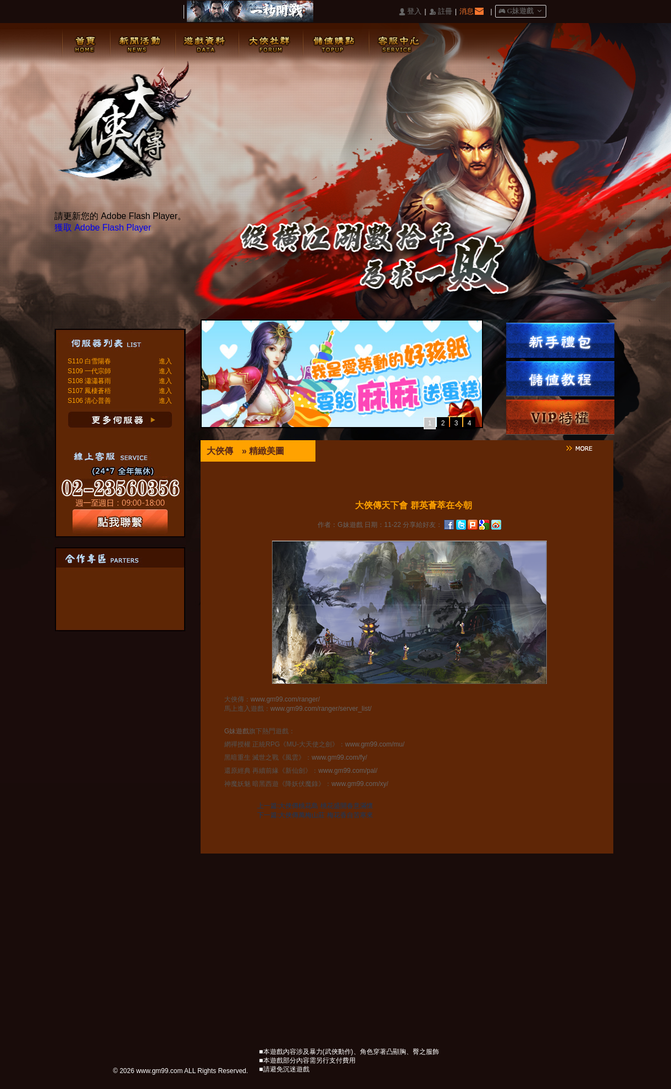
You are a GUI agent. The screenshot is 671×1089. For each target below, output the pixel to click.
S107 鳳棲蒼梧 (89, 391)
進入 (165, 361)
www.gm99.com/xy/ (359, 784)
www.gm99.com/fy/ (339, 757)
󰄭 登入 (410, 11)
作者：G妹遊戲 (340, 525)
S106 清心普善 (89, 401)
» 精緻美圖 (263, 451)
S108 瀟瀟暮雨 (89, 381)
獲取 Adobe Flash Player (102, 227)
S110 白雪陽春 (89, 361)
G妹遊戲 (236, 731)
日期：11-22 (382, 525)
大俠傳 (220, 451)
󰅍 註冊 (440, 11)
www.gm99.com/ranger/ (285, 699)
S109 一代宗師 (89, 371)
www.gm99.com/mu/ (374, 744)
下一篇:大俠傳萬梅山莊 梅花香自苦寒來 (315, 815)
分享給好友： (422, 525)
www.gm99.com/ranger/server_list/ (320, 708)
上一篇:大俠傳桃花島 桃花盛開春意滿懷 (315, 806)
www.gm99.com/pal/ (347, 770)
